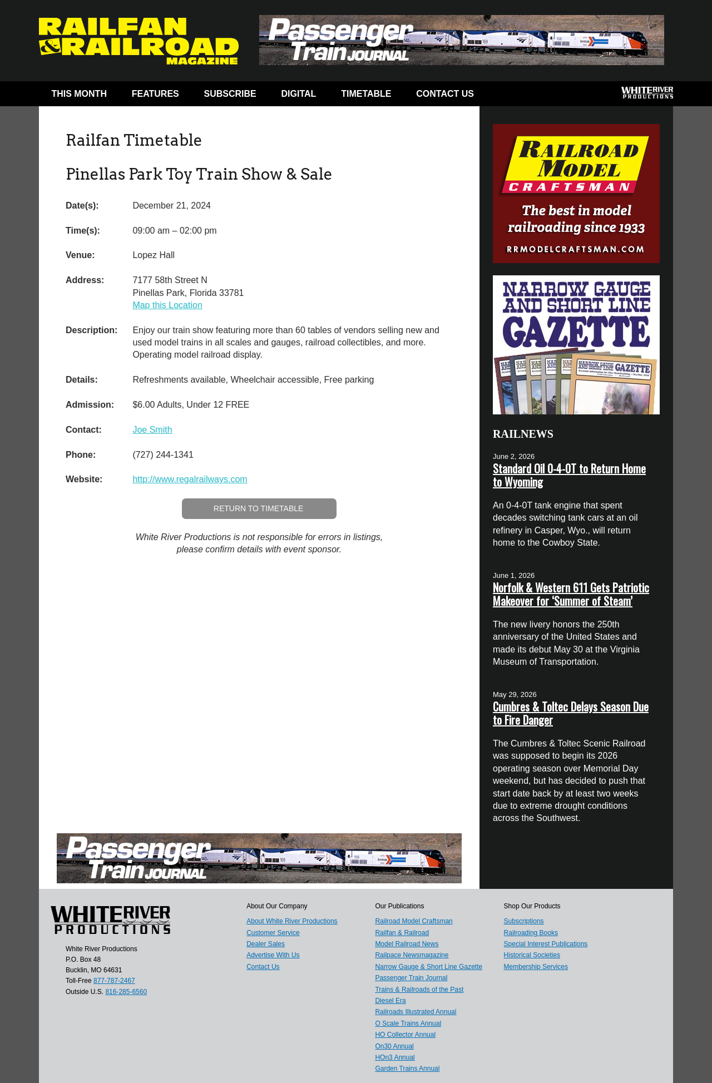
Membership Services (536, 967)
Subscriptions (524, 921)
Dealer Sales (265, 944)
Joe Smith (152, 429)
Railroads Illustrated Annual (415, 1012)
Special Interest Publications (546, 944)
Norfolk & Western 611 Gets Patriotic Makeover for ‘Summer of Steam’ (571, 594)
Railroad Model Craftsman (413, 921)
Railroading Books (531, 933)
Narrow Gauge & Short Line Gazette (428, 967)
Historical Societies (532, 955)
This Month (79, 93)
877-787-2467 (114, 981)
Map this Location (167, 305)
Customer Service (272, 933)
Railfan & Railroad (402, 933)
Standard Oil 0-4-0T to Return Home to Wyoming (569, 475)
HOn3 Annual (394, 1057)
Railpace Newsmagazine (411, 955)
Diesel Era (390, 1001)
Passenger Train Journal (411, 978)
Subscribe (230, 93)
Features (155, 93)
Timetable (366, 93)
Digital (299, 93)
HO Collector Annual (405, 1035)
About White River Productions (291, 921)
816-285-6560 (126, 992)
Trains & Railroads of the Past (419, 989)
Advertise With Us (272, 955)
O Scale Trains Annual (408, 1023)
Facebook (507, 96)
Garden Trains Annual (407, 1068)
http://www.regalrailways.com (189, 479)
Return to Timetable (259, 508)
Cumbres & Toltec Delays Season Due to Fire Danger (571, 713)
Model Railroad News (406, 944)
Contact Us (445, 93)
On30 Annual (394, 1046)
